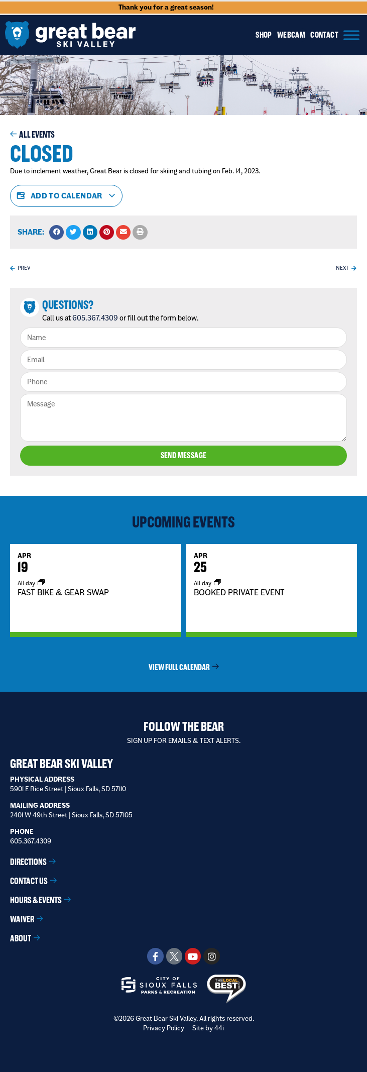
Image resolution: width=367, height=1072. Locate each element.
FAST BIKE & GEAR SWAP (63, 592)
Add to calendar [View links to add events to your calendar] (66, 195)
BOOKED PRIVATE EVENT (239, 592)
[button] (56, 232)
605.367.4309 (95, 318)
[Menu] (351, 35)
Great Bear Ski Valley (61, 764)
